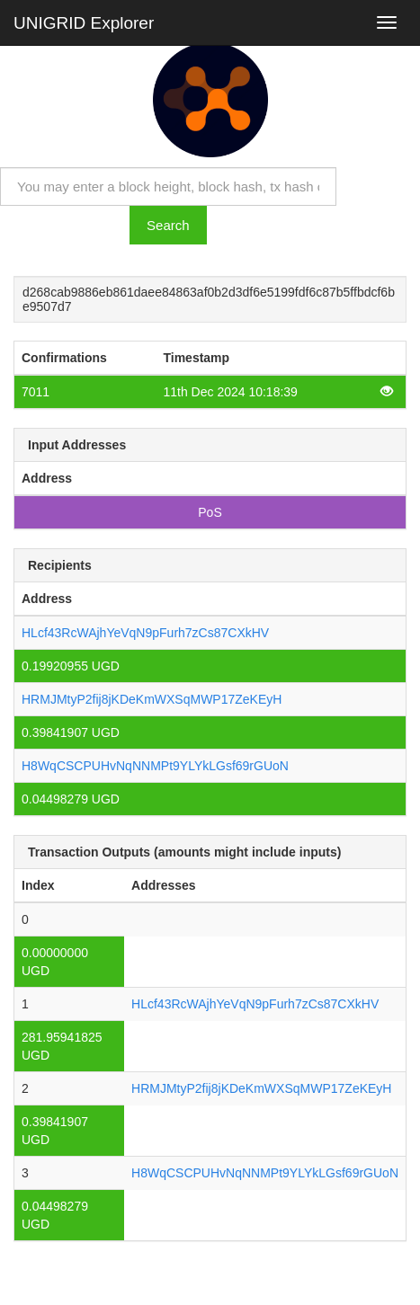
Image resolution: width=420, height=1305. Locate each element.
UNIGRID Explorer (83, 22)
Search (168, 225)
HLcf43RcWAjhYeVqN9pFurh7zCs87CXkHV (145, 633)
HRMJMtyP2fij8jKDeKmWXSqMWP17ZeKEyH (151, 699)
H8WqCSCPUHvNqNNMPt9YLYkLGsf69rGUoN (155, 766)
